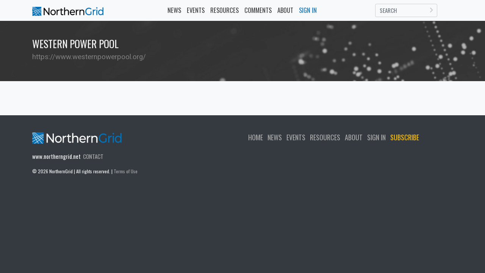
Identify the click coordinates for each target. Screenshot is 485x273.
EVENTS (197, 10)
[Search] (406, 10)
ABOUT (354, 137)
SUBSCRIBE (404, 137)
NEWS (174, 10)
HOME (255, 137)
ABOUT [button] (285, 10)
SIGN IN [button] (308, 10)
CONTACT (93, 156)
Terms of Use (126, 171)
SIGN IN (376, 137)
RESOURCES (224, 10)
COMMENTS (258, 10)
